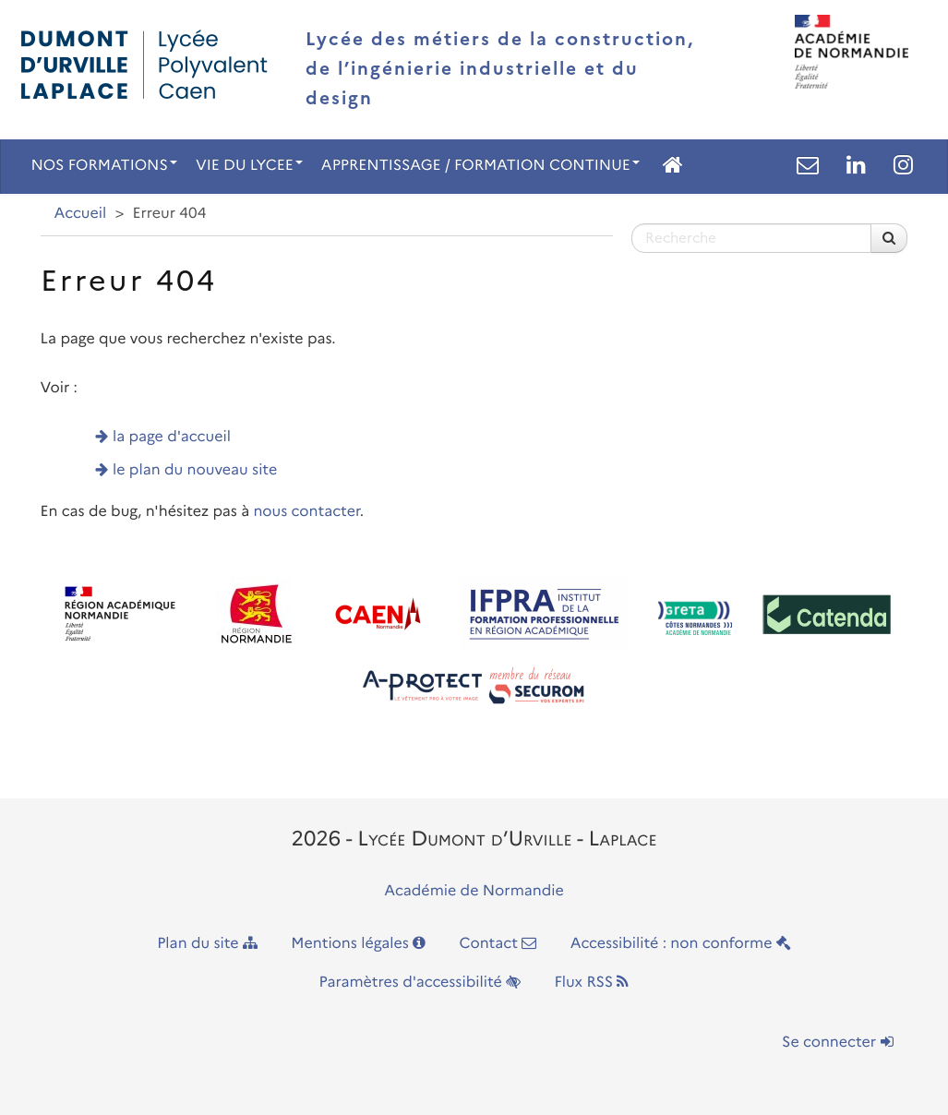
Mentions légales (358, 944)
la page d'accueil (172, 437)
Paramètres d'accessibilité (420, 982)
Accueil (80, 213)
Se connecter (837, 1042)
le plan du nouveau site (195, 470)
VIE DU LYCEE (249, 165)
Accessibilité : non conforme (680, 944)
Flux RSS (591, 982)
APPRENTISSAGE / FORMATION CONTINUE (480, 165)
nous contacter (306, 512)
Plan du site (207, 944)
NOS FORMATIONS (104, 165)
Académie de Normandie (474, 891)
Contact (497, 944)
